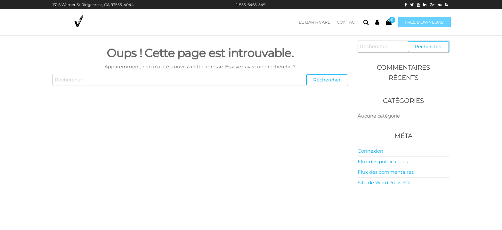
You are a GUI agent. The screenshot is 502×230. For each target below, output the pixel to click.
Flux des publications (383, 161)
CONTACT (347, 22)
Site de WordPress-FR (384, 183)
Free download (424, 22)
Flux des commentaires (386, 172)
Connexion (370, 151)
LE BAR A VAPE (314, 22)
